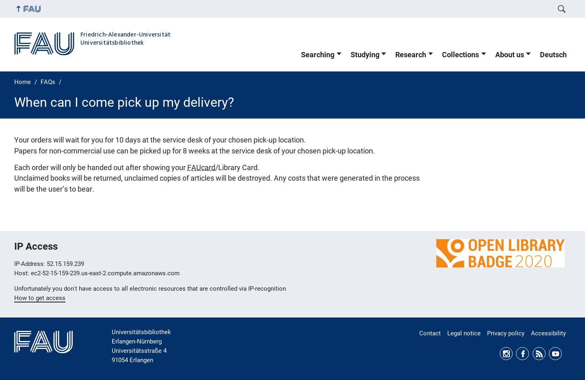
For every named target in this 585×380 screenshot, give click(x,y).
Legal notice (464, 333)
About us (509, 55)
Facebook (522, 353)
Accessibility (548, 333)
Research (410, 55)
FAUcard (201, 168)
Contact (430, 333)
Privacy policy (505, 333)
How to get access (39, 298)
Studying (365, 55)
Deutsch (553, 55)
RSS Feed (539, 353)
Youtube (555, 353)
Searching (317, 55)
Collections (460, 55)
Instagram (506, 353)
